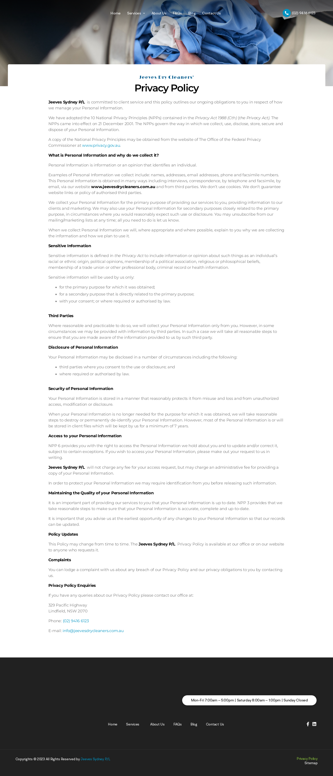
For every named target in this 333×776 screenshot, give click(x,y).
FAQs (177, 13)
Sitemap (311, 763)
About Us (159, 13)
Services (136, 13)
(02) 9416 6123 (76, 621)
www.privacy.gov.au (101, 145)
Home (115, 13)
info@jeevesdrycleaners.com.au (93, 630)
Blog (192, 13)
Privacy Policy (307, 758)
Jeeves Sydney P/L (95, 759)
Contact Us (211, 13)
